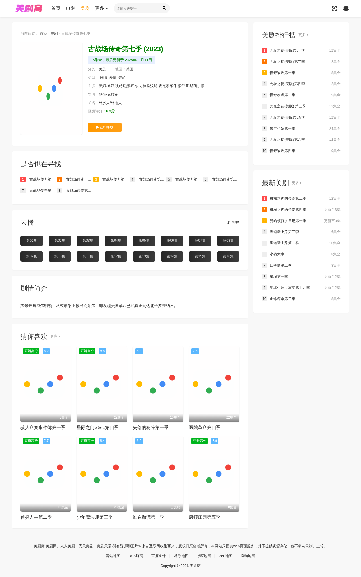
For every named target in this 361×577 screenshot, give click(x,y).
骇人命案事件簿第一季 (42, 427)
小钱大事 (301, 253)
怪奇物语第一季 (301, 72)
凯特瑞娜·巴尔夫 (132, 86)
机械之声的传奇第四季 (301, 209)
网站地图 (109, 555)
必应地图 (205, 555)
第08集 (228, 241)
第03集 (88, 241)
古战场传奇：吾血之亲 (75, 179)
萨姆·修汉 (108, 86)
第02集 (59, 241)
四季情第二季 (301, 264)
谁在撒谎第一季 (148, 516)
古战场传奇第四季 (75, 190)
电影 (70, 8)
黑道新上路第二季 (301, 231)
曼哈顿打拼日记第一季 (301, 220)
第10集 (59, 256)
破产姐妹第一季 (301, 128)
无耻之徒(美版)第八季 (301, 139)
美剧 (85, 8)
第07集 (200, 241)
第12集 (116, 256)
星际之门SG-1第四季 (97, 427)
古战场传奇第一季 (111, 179)
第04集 (116, 241)
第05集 (144, 241)
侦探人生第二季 (36, 516)
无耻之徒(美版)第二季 (301, 61)
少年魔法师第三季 (95, 516)
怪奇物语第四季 (301, 150)
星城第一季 (301, 275)
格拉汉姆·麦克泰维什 (165, 86)
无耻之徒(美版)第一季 (301, 50)
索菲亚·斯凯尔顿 (199, 86)
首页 (55, 8)
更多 (101, 8)
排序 (233, 222)
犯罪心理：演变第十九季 (301, 287)
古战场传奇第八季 (38, 179)
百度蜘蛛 (157, 555)
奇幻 (125, 77)
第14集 (172, 256)
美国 (132, 69)
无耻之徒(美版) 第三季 (301, 106)
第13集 (144, 256)
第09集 (31, 256)
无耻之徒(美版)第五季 (301, 117)
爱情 (115, 77)
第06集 (172, 241)
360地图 (228, 555)
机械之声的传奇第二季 (301, 198)
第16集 (228, 256)
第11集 (88, 256)
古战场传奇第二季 (184, 179)
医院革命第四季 (204, 427)
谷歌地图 (181, 555)
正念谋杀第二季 (301, 298)
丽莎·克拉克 (110, 94)
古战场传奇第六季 (221, 179)
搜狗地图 (251, 555)
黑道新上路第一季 (301, 242)
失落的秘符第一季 (151, 427)
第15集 (200, 256)
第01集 (31, 241)
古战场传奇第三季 (38, 190)
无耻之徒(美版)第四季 (301, 84)
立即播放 (104, 127)
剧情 (105, 77)
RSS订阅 (133, 555)
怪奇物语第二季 (301, 95)
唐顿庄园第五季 (204, 516)
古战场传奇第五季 (148, 179)
